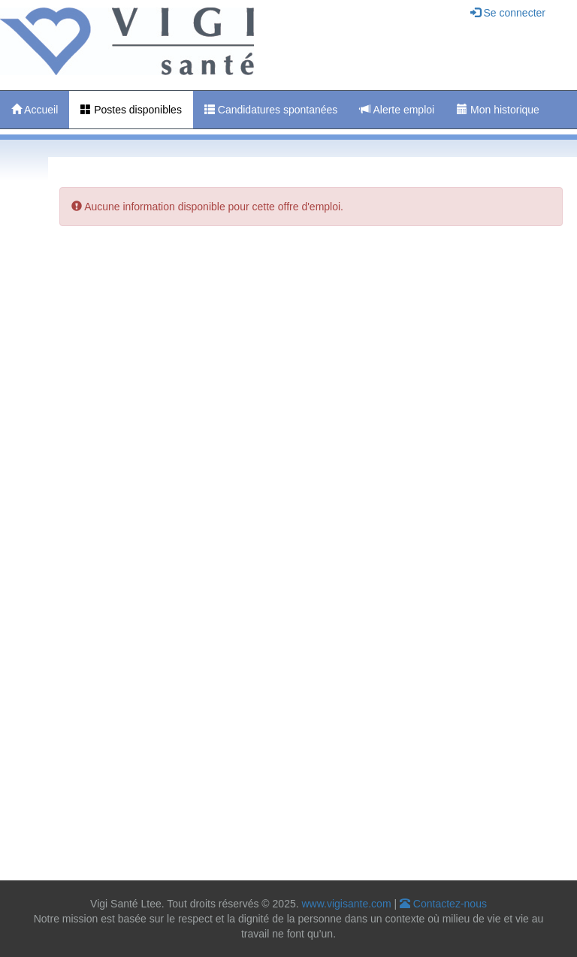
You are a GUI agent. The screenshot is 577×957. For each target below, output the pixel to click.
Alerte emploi (397, 110)
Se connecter (507, 13)
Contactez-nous (443, 904)
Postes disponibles (131, 110)
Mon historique (498, 110)
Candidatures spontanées (270, 110)
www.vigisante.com (346, 904)
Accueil (34, 110)
